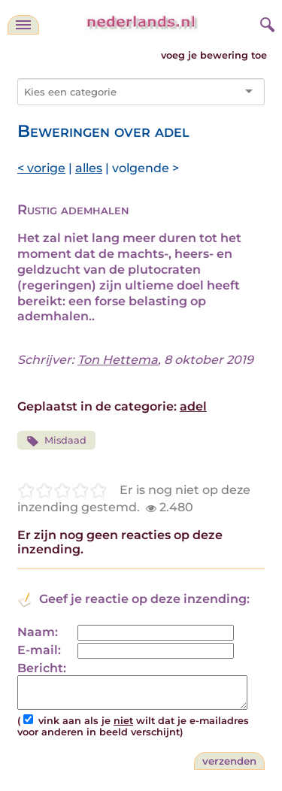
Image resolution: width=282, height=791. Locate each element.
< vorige (41, 168)
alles (88, 168)
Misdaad (56, 441)
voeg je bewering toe (214, 55)
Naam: (37, 632)
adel (193, 406)
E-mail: (39, 650)
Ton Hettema (117, 360)
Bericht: (41, 668)
